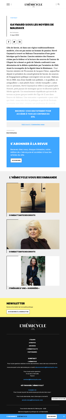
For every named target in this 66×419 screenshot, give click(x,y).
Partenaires (32, 352)
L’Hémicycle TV (32, 349)
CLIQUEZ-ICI (32, 390)
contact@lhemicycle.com (32, 379)
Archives (32, 346)
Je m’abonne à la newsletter (18, 312)
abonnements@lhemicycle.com (46, 367)
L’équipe (32, 339)
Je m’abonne (16, 160)
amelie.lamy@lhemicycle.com (32, 400)
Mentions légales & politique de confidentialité (33, 412)
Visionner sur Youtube (58, 398)
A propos (32, 343)
